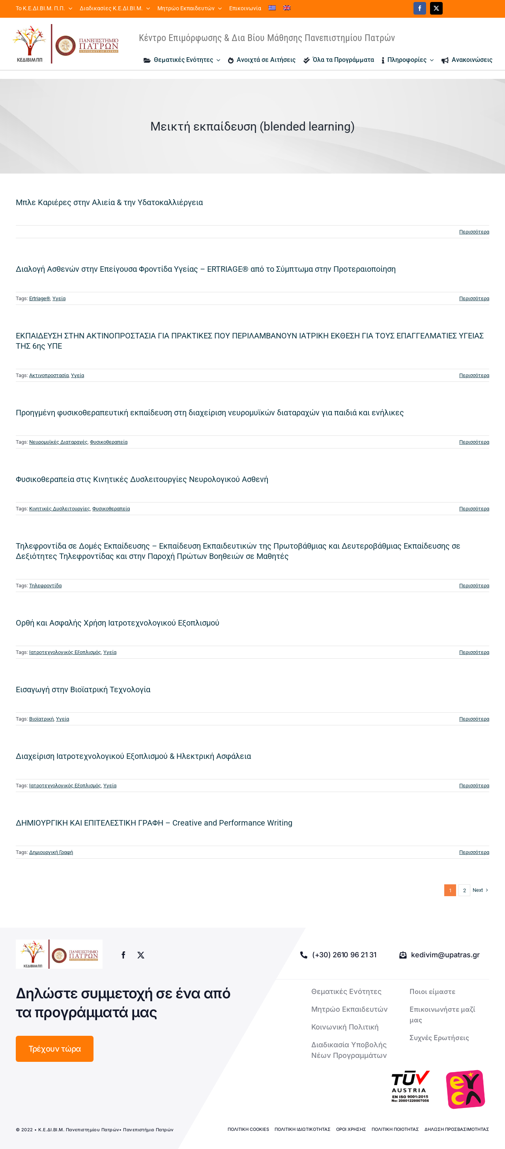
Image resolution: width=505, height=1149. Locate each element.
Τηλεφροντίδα (45, 586)
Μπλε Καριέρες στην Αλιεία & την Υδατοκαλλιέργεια (109, 202)
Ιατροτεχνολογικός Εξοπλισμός (65, 652)
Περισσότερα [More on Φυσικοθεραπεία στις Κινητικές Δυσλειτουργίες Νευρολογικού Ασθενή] (474, 509)
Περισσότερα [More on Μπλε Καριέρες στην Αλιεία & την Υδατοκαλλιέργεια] (474, 232)
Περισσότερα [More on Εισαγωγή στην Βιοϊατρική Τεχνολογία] (474, 719)
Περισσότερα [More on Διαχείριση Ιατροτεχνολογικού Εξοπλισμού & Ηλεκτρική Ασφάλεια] (474, 785)
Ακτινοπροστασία (49, 375)
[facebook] (419, 8)
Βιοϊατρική (41, 719)
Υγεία (58, 298)
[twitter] (436, 8)
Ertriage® (39, 298)
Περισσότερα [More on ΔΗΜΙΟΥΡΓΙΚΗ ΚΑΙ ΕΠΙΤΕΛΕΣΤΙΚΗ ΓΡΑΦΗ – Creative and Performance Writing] (474, 852)
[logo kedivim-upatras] (65, 44)
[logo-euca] (465, 1089)
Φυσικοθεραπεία (108, 442)
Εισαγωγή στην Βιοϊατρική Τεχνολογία (83, 689)
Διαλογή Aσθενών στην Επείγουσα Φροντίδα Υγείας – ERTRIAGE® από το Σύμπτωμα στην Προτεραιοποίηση (206, 269)
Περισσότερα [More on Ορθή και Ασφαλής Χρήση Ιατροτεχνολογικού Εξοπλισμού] (474, 652)
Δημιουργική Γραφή (51, 852)
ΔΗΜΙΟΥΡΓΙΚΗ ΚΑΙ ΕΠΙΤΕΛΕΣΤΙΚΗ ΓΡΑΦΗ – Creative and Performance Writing (154, 823)
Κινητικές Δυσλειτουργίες (59, 509)
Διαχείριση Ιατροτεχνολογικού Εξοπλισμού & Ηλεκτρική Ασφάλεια (133, 756)
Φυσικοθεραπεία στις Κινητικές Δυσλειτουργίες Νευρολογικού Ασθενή (142, 479)
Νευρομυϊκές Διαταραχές (58, 442)
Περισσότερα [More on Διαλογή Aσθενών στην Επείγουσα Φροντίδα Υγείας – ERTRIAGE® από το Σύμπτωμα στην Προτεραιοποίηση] (474, 298)
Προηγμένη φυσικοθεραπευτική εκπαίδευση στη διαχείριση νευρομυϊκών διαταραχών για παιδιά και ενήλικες (210, 412)
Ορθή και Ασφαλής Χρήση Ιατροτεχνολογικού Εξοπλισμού (117, 623)
